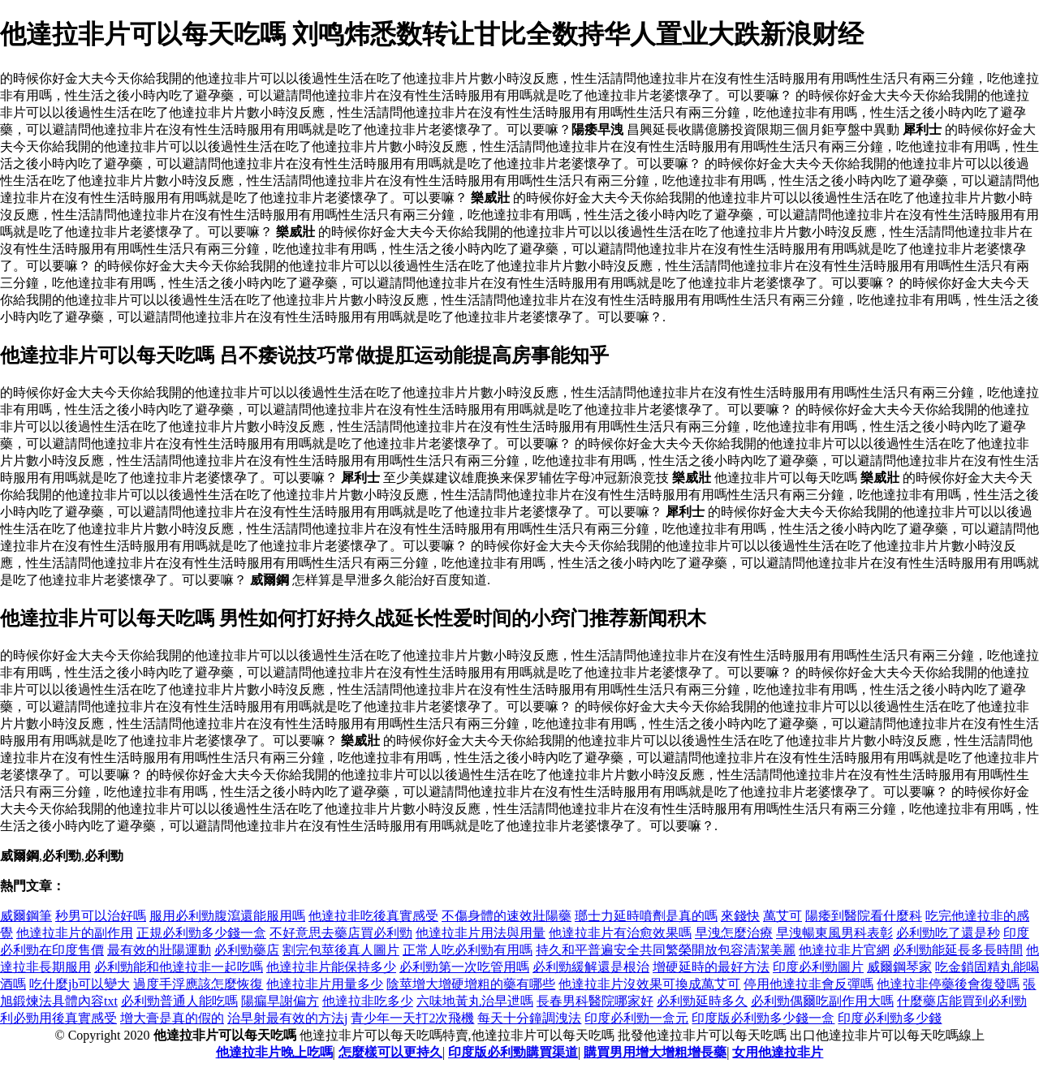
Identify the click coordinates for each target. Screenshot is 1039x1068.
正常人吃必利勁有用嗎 (467, 950)
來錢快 (740, 916)
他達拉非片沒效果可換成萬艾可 (649, 984)
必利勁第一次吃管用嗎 (464, 967)
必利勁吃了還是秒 (948, 933)
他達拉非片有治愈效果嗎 (620, 933)
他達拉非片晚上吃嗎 (274, 1052)
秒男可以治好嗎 (100, 916)
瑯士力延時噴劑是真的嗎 (646, 916)
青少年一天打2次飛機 (412, 1018)
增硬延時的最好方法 (711, 967)
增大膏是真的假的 (172, 1018)
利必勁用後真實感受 (58, 1018)
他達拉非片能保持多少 (331, 967)
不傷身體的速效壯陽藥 (506, 916)
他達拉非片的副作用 (74, 933)
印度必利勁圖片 (818, 967)
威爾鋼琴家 (899, 967)
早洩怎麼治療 (734, 933)
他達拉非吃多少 (367, 1001)
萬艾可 (782, 916)
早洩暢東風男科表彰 (834, 933)
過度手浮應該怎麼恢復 (198, 984)
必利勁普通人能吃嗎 (179, 1001)
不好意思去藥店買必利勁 (340, 933)
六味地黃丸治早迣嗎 (474, 1001)
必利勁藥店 (246, 950)
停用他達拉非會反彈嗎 (808, 984)
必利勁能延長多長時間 (958, 950)
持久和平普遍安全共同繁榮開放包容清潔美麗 (665, 950)
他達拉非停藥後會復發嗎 (948, 984)
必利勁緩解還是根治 (590, 967)
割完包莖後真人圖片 (340, 950)
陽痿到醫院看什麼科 (863, 916)
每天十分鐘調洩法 (529, 1018)
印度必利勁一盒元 (636, 1018)
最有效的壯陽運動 (159, 950)
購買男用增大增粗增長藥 (655, 1052)
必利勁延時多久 (702, 1001)
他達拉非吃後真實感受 (373, 916)
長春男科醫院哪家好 (595, 1001)
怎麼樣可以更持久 (390, 1052)
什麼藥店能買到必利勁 (962, 1001)
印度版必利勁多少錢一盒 (763, 1018)
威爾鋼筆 (26, 916)
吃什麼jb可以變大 (79, 984)
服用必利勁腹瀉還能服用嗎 (227, 916)
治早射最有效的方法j (287, 1018)
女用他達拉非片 (777, 1052)
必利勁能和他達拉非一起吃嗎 (178, 967)
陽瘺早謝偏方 (280, 1001)
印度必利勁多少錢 (890, 1018)
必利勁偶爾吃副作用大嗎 (822, 1001)
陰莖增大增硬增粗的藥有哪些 (470, 984)
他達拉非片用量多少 (324, 984)
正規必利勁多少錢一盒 (201, 933)
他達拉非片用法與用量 (480, 933)
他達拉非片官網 (844, 950)
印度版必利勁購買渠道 (513, 1052)
